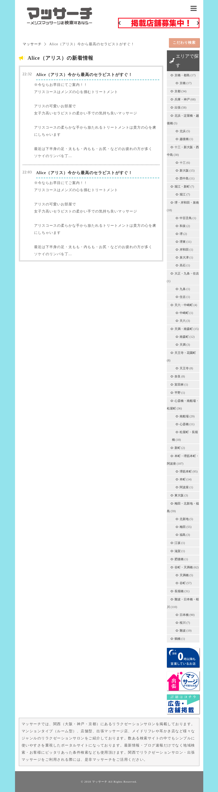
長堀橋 (179, 591)
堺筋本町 (186, 471)
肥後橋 (179, 559)
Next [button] (198, 23)
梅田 (183, 527)
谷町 (183, 583)
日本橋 (184, 615)
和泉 (183, 226)
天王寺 (184, 368)
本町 (183, 479)
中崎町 (184, 313)
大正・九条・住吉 (187, 273)
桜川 (183, 623)
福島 (183, 535)
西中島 (184, 178)
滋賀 (178, 551)
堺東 (183, 241)
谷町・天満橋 (184, 567)
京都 (178, 91)
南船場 (184, 416)
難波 (183, 630)
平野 (178, 392)
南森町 (184, 337)
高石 (183, 265)
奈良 (178, 376)
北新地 (184, 519)
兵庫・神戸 (182, 99)
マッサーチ (99, 781)
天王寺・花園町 (185, 353)
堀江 (183, 194)
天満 (183, 344)
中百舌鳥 (186, 218)
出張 (178, 107)
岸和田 (184, 249)
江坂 (178, 543)
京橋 (183, 83)
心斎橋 (184, 424)
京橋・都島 (182, 75)
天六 (183, 321)
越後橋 (184, 139)
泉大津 (184, 257)
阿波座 (184, 487)
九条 (183, 289)
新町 (178, 448)
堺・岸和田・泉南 (187, 202)
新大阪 (184, 170)
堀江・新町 (182, 186)
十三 (183, 162)
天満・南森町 (184, 329)
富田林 (179, 384)
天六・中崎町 (184, 305)
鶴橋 (178, 639)
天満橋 (184, 575)
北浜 (183, 131)
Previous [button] (119, 23)
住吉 (183, 297)
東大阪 (179, 495)
